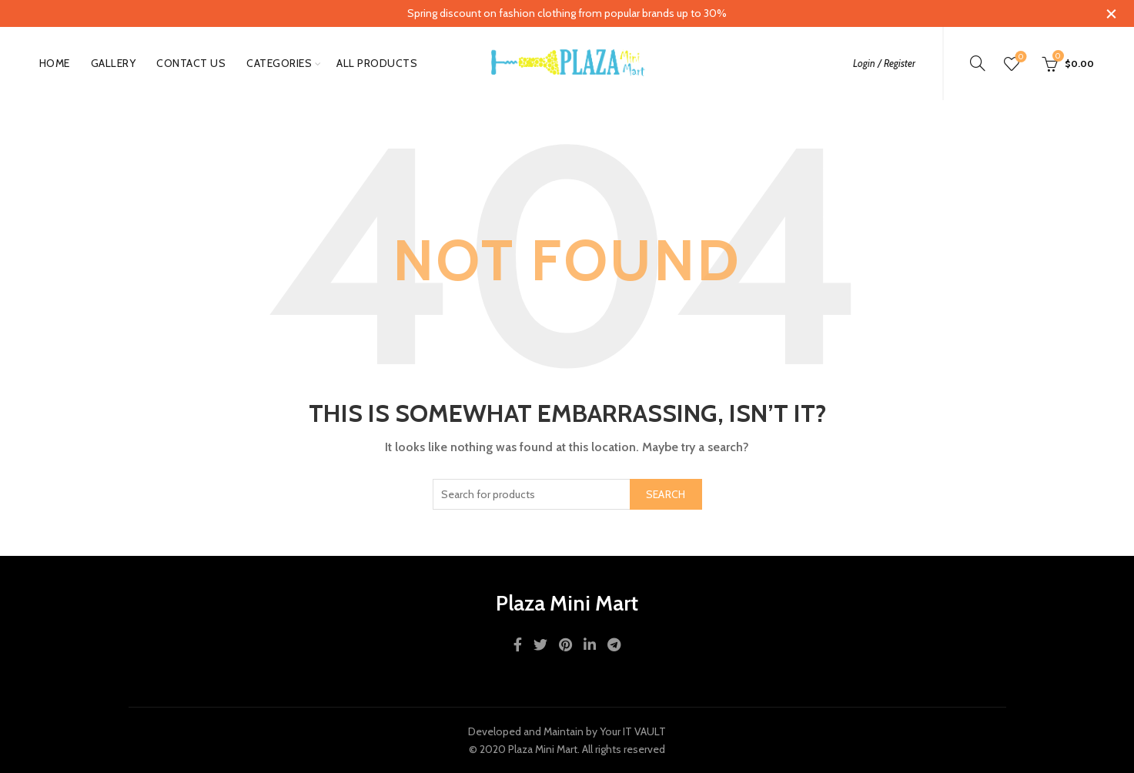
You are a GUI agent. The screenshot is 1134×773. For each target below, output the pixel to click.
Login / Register (884, 63)
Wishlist (1019, 57)
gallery (113, 63)
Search (666, 494)
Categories (279, 63)
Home (54, 63)
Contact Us (191, 63)
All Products (376, 63)
